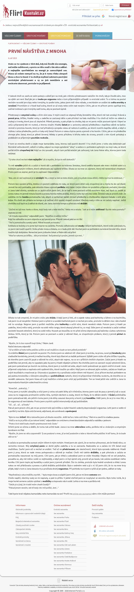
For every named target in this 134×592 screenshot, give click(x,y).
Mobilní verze (67, 580)
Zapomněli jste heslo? (101, 10)
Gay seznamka (97, 513)
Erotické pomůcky (61, 35)
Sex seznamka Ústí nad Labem (65, 545)
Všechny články (13, 35)
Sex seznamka (59, 513)
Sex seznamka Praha (61, 517)
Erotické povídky (36, 35)
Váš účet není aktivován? (81, 10)
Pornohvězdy (102, 35)
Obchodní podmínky (23, 509)
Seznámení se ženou (23, 541)
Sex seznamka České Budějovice (65, 557)
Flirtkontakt (14, 43)
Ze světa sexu (83, 35)
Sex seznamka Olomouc (63, 564)
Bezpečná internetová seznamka (27, 521)
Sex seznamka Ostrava (62, 525)
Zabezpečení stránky (23, 529)
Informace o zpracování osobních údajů (30, 513)
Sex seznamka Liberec (62, 549)
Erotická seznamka (61, 509)
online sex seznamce (82, 493)
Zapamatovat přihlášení (122, 10)
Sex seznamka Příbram (62, 568)
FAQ (17, 517)
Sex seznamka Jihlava (62, 537)
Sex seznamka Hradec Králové (65, 561)
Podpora (95, 517)
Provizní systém (97, 509)
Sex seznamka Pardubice (63, 553)
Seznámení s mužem (23, 545)
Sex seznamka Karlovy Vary (64, 533)
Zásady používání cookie (25, 525)
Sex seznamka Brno (61, 529)
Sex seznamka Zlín (60, 541)
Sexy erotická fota (22, 533)
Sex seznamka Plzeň (61, 521)
